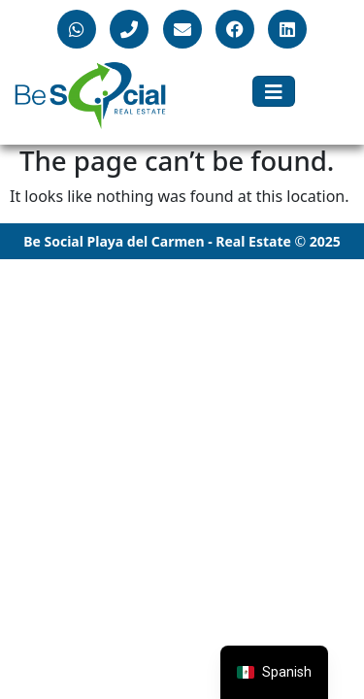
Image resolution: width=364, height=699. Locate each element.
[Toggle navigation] (273, 91)
